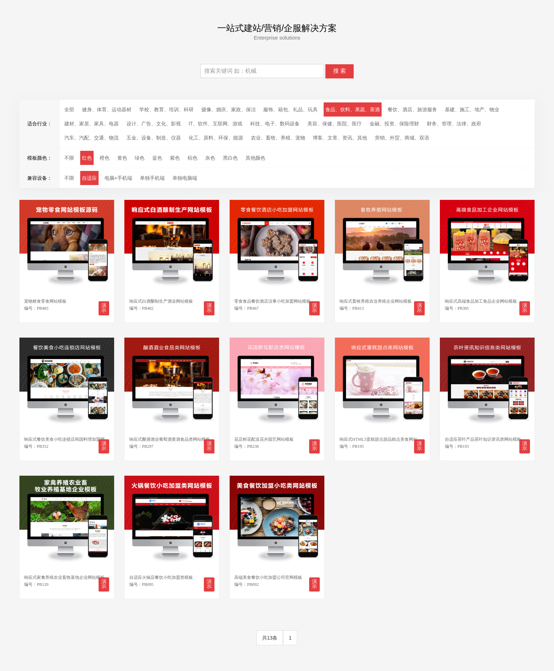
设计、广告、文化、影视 (153, 123)
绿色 (140, 158)
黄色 (122, 158)
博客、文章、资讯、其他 (340, 138)
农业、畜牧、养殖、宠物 (278, 138)
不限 (69, 158)
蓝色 (157, 158)
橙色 (105, 158)
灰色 (210, 158)
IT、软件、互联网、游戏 (215, 123)
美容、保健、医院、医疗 (334, 123)
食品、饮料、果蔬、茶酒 (352, 109)
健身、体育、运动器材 (106, 109)
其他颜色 (255, 158)
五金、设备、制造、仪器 (153, 138)
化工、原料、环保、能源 (216, 138)
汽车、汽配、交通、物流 (91, 138)
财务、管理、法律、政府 (454, 123)
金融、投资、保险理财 (394, 123)
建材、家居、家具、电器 (91, 123)
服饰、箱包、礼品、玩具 (290, 109)
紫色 (175, 158)
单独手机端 (152, 178)
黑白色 (230, 158)
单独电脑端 (184, 178)
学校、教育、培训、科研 (166, 109)
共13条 (270, 638)
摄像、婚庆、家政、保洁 (228, 109)
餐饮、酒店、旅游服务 (412, 109)
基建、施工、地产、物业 (472, 109)
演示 (103, 308)
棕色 (193, 158)
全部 (69, 109)
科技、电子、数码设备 (275, 123)
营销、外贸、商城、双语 (402, 138)
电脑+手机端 (118, 178)
